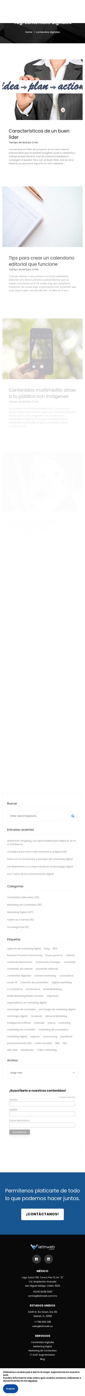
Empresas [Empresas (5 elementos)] (52, 1000)
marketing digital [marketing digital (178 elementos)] (17, 1040)
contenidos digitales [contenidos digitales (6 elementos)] (19, 979)
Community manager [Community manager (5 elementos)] (48, 966)
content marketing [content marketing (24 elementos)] (45, 979)
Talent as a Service (20, 923)
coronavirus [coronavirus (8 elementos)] (66, 979)
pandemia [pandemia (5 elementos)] (66, 1040)
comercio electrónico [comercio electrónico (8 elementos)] (19, 966)
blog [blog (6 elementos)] (47, 952)
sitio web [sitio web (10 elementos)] (12, 1054)
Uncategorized (18, 931)
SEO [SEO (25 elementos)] (65, 1047)
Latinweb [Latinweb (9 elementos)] (39, 1026)
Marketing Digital (20, 916)
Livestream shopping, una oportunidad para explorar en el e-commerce (41, 846)
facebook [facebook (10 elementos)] (36, 1020)
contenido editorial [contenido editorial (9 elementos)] (47, 972)
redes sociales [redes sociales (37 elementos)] (43, 1047)
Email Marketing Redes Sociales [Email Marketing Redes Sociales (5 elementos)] (25, 1000)
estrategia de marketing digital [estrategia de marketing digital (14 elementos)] (57, 1013)
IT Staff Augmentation (42, 1354)
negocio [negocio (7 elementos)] (35, 1040)
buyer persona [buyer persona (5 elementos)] (54, 959)
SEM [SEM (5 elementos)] (57, 1047)
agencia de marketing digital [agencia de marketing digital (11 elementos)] (24, 952)
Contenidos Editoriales (23, 901)
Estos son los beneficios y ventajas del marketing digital (40, 863)
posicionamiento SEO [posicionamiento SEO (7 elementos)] (19, 1047)
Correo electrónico (19, 1124)
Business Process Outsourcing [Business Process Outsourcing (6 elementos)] (24, 959)
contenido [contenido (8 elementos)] (70, 966)
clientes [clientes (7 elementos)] (70, 959)
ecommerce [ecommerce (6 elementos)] (33, 993)
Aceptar (10, 1388)
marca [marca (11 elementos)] (51, 1026)
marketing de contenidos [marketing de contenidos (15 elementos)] (53, 1033)
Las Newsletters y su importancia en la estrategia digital (40, 870)
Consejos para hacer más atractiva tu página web (37, 855)
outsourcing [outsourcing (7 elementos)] (50, 1040)
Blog (42, 1359)
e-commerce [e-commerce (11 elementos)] (15, 993)
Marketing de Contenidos (24, 908)
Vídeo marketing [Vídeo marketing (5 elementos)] (47, 1054)
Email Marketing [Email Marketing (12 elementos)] (52, 993)
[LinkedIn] (48, 1259)
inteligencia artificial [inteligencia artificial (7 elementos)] (19, 1026)
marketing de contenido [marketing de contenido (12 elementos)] (21, 1033)
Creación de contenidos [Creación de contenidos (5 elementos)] (34, 986)
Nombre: (13, 1103)
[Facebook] (36, 1259)
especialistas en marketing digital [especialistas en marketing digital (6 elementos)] (27, 1006)
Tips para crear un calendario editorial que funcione (41, 274)
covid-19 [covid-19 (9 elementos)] (12, 986)
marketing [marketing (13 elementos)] (64, 1026)
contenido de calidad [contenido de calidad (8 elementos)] (19, 972)
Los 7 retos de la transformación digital (30, 878)
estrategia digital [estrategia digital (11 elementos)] (17, 1020)
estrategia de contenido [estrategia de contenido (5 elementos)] (21, 1013)
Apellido (13, 1113)
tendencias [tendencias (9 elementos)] (27, 1054)
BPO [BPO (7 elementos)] (55, 952)
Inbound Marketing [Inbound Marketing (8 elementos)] (56, 1020)
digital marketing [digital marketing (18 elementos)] (62, 986)
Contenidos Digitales (42, 1342)
